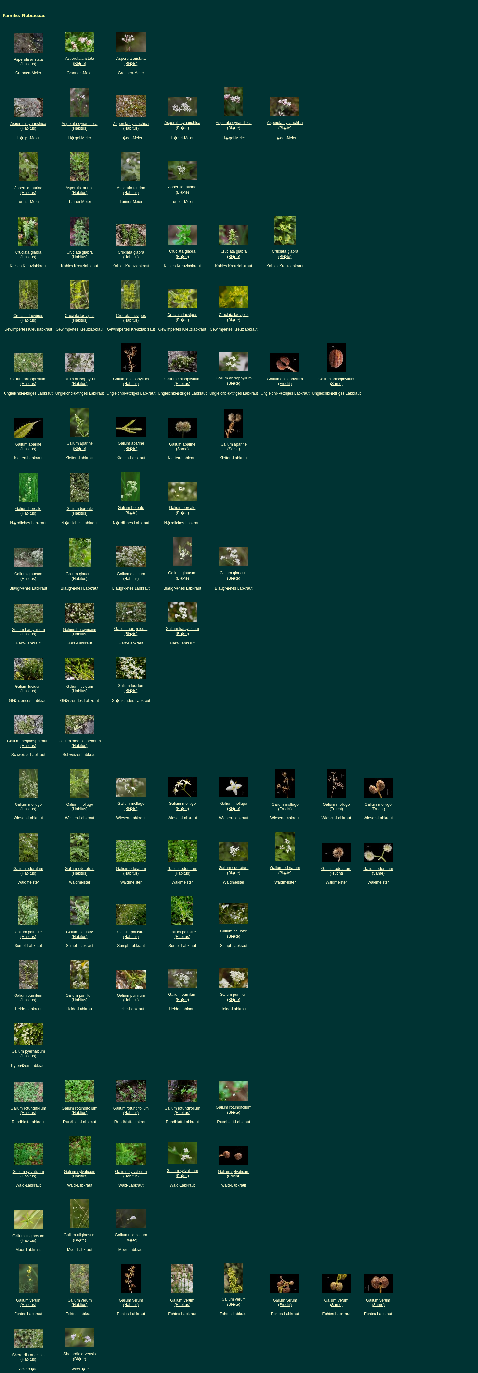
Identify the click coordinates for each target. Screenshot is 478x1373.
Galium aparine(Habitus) (28, 446)
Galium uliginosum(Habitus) (28, 1238)
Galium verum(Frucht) (285, 1302)
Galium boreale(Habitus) (28, 511)
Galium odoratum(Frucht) (336, 871)
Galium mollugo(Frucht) (284, 806)
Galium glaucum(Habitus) (28, 576)
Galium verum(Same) (336, 1302)
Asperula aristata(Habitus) (28, 61)
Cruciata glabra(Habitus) (28, 254)
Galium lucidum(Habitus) (28, 688)
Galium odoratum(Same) (378, 871)
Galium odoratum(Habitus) (28, 871)
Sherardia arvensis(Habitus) (28, 1357)
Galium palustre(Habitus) (28, 934)
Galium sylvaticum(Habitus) (28, 1173)
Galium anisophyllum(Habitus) (28, 381)
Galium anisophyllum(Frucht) (285, 381)
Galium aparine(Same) (182, 446)
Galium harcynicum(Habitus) (28, 631)
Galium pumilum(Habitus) (28, 997)
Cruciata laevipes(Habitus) (28, 318)
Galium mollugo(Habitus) (28, 806)
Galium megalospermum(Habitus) (28, 743)
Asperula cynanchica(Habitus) (28, 126)
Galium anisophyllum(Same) (336, 381)
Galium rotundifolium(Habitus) (28, 1110)
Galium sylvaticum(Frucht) (233, 1173)
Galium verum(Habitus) (28, 1302)
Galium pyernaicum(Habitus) (28, 1053)
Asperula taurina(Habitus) (28, 190)
